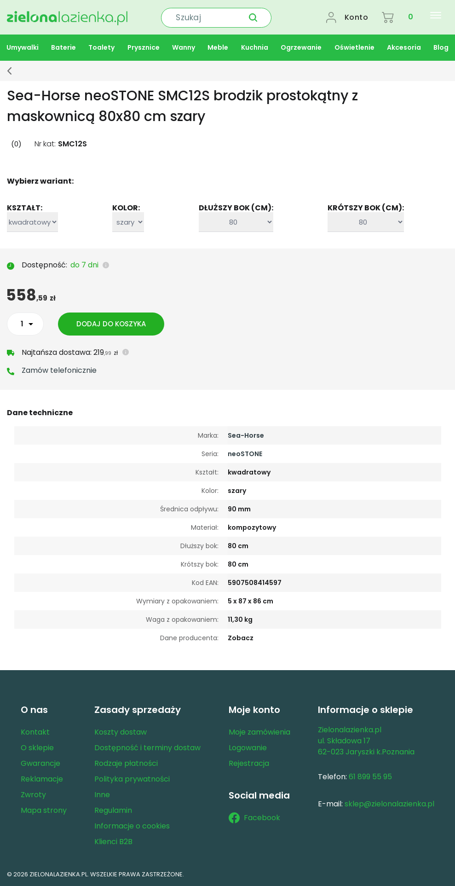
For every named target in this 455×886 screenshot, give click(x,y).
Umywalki (22, 46)
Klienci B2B (113, 840)
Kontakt (35, 731)
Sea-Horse (246, 434)
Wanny (183, 46)
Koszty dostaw (120, 731)
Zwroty (33, 793)
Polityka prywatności (132, 778)
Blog (441, 46)
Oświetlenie (354, 46)
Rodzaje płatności (126, 762)
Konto (357, 17)
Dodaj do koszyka (111, 323)
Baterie (63, 46)
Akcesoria (404, 46)
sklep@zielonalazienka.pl (389, 803)
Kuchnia (254, 46)
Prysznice (143, 46)
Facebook (254, 816)
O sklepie (37, 746)
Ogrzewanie (301, 46)
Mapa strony (44, 809)
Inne (102, 793)
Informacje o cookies (132, 825)
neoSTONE (245, 452)
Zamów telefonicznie (59, 369)
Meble (217, 46)
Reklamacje (42, 778)
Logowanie (248, 746)
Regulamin (113, 809)
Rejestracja (249, 762)
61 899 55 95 (370, 775)
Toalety (101, 46)
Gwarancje (40, 762)
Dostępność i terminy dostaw (147, 746)
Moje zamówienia (259, 731)
